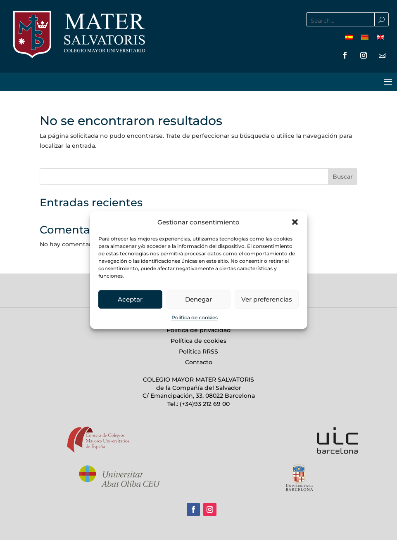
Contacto (198, 362)
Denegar (198, 299)
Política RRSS (198, 351)
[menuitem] (349, 37)
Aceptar (130, 299)
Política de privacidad (198, 330)
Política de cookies (194, 318)
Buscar (343, 176)
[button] (295, 222)
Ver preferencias (266, 299)
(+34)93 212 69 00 (204, 404)
